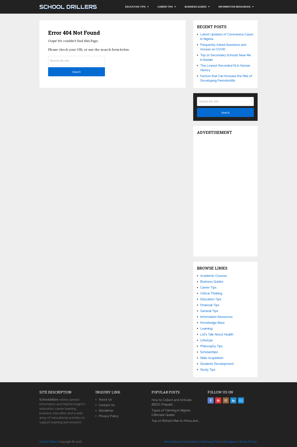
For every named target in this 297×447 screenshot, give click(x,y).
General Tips (209, 311)
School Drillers (68, 6)
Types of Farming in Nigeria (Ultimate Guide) (171, 413)
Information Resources (234, 6)
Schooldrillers (49, 399)
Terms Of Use (248, 441)
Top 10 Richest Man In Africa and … (176, 421)
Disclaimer (106, 410)
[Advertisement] (225, 194)
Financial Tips (209, 305)
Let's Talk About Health (216, 334)
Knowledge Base (212, 323)
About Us (105, 399)
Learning (206, 328)
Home (168, 441)
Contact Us (107, 405)
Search (76, 71)
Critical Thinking (211, 293)
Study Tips (207, 369)
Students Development (217, 364)
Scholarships (209, 352)
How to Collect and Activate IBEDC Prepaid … (172, 402)
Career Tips (165, 6)
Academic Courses (213, 276)
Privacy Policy (109, 416)
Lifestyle (206, 340)
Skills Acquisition (211, 358)
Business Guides (195, 6)
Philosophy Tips (211, 346)
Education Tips (135, 6)
